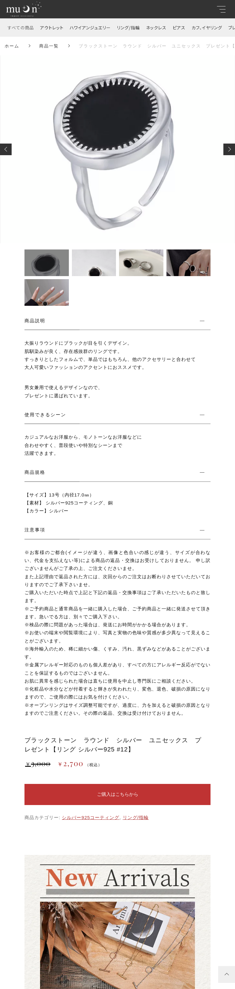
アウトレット (52, 27)
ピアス (179, 27)
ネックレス (156, 27)
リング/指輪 (128, 27)
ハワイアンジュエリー (90, 27)
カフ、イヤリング (207, 27)
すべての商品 (21, 27)
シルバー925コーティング (90, 817)
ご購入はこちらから (117, 794)
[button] (6, 149)
